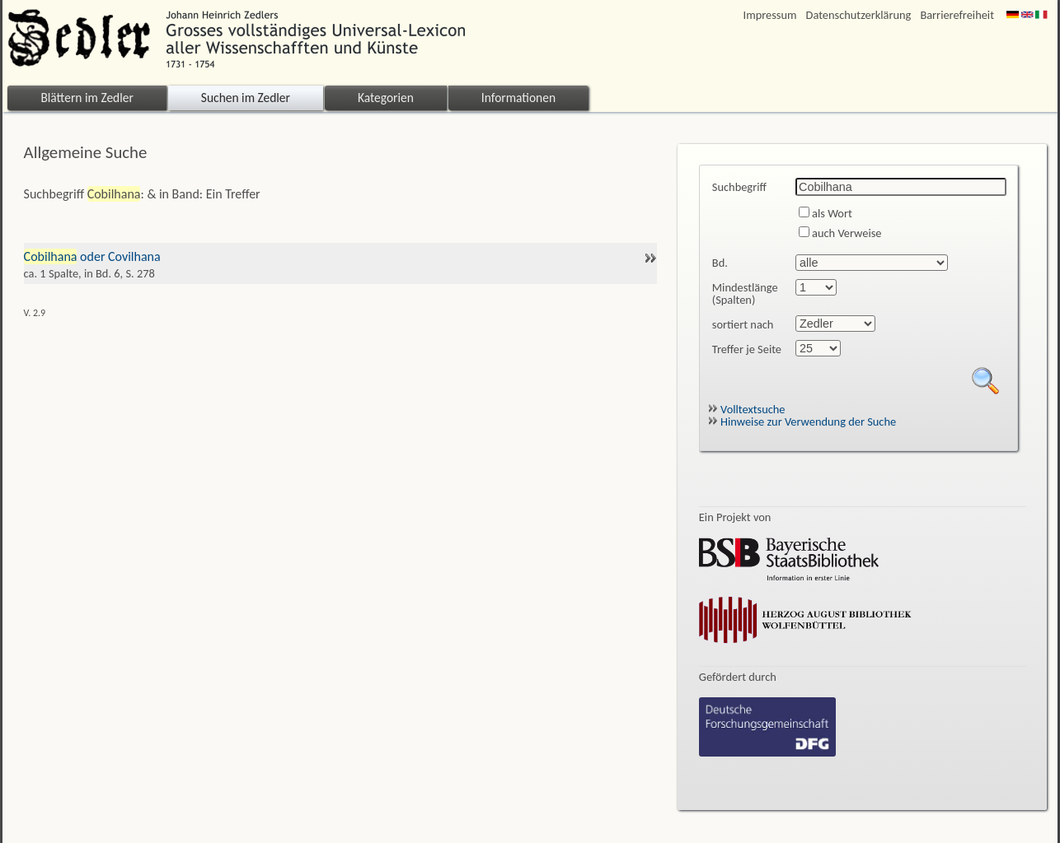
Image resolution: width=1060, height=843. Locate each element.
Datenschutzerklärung (859, 15)
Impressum (770, 15)
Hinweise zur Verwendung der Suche (802, 421)
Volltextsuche (747, 409)
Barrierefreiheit (957, 15)
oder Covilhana (340, 256)
